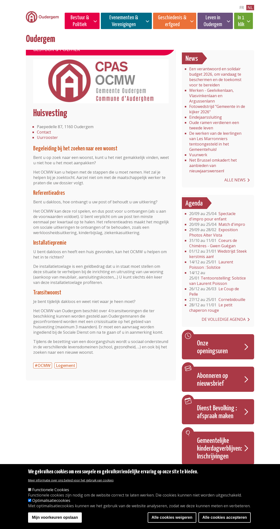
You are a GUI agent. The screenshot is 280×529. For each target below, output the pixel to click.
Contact (44, 132)
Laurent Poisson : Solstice (211, 264)
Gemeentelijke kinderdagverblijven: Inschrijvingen (219, 448)
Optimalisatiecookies (51, 501)
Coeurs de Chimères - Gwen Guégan (213, 243)
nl (250, 7)
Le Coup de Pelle (214, 291)
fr (241, 7)
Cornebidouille (217, 299)
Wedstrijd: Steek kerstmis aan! (218, 254)
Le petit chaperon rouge (210, 307)
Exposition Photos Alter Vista (213, 232)
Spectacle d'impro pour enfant (212, 216)
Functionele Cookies (50, 490)
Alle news (235, 180)
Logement (65, 365)
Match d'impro (217, 224)
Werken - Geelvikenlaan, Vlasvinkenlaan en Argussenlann (211, 96)
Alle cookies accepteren (224, 518)
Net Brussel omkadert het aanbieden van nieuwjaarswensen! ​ (213, 165)
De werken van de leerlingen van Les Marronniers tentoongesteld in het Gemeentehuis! (215, 141)
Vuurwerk (198, 154)
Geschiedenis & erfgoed (172, 21)
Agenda (194, 203)
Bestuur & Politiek (80, 21)
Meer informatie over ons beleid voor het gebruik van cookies (71, 481)
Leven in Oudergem (213, 21)
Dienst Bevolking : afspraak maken (217, 412)
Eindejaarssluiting (205, 117)
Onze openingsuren (212, 347)
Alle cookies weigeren (172, 518)
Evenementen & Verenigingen (123, 21)
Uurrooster (47, 137)
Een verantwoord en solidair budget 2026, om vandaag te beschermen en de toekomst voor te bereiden (215, 77)
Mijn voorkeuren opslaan (55, 518)
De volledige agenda (224, 319)
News (192, 58)
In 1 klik (241, 21)
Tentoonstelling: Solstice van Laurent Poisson (217, 278)
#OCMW (43, 365)
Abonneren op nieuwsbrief (212, 380)
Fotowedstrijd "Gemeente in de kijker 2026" (217, 109)
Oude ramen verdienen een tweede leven (214, 125)
